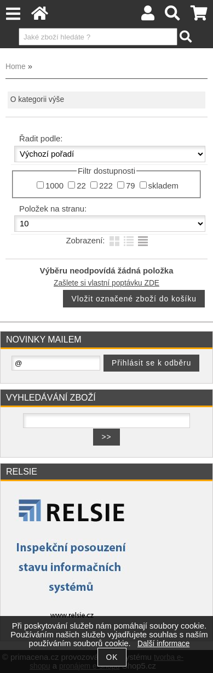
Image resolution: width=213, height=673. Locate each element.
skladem (163, 185)
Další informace (163, 644)
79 (130, 185)
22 (81, 185)
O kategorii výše (37, 99)
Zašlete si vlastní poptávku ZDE (106, 283)
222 (106, 185)
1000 (54, 185)
